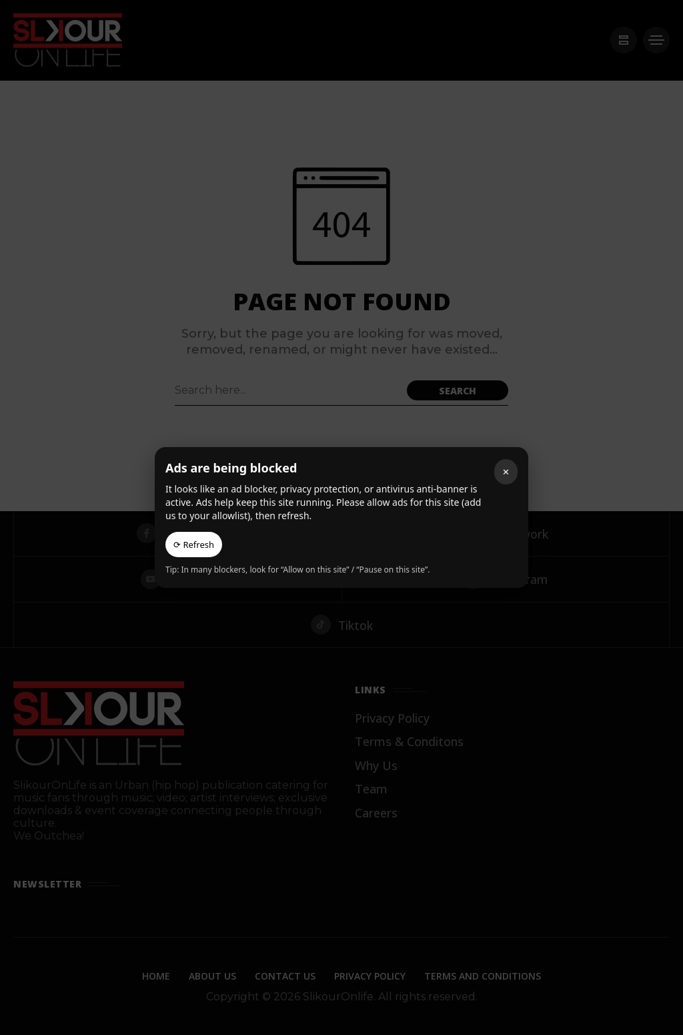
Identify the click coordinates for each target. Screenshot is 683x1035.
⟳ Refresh (193, 545)
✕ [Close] (506, 472)
